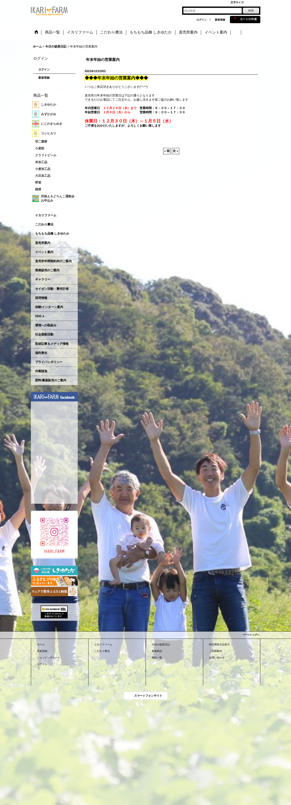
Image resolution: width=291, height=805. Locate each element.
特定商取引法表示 (219, 644)
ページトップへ (251, 634)
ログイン (201, 19)
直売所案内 (42, 243)
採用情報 (41, 298)
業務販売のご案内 (47, 270)
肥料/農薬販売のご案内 (50, 380)
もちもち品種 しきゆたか (52, 233)
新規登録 (220, 19)
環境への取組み (45, 325)
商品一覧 (157, 657)
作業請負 (41, 371)
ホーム (41, 644)
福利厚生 (41, 353)
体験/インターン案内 (49, 307)
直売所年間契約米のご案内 (53, 261)
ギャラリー (42, 279)
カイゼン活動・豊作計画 (52, 288)
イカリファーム (45, 215)
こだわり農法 (44, 224)
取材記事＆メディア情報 (52, 344)
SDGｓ (40, 316)
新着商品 (157, 651)
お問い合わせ (217, 657)
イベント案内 (44, 252)
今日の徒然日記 (161, 644)
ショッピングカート (48, 657)
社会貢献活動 (44, 334)
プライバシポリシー (49, 362)
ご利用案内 (215, 651)
